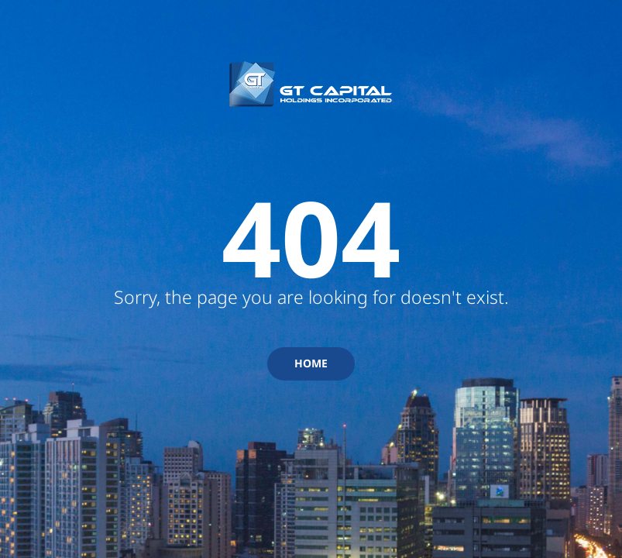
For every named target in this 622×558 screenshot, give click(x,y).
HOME (311, 363)
